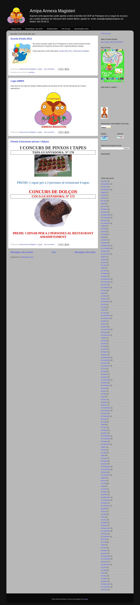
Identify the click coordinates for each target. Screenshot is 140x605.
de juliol (103, 195)
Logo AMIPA (17, 81)
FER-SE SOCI (106, 33)
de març (104, 206)
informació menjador (81, 51)
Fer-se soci (66, 29)
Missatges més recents (21, 252)
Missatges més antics (85, 252)
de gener (104, 181)
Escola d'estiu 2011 (21, 38)
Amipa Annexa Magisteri (52, 10)
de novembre (105, 217)
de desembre (105, 184)
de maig (104, 201)
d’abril (103, 203)
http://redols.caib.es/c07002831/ (112, 42)
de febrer (104, 209)
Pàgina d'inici (16, 29)
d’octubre (104, 187)
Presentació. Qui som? (34, 29)
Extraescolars (52, 29)
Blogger (85, 599)
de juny (103, 198)
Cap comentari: (49, 69)
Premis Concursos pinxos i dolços (30, 141)
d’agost (103, 192)
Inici (54, 252)
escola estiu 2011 (65, 51)
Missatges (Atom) (27, 257)
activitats (31, 72)
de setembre (105, 189)
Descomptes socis (81, 29)
